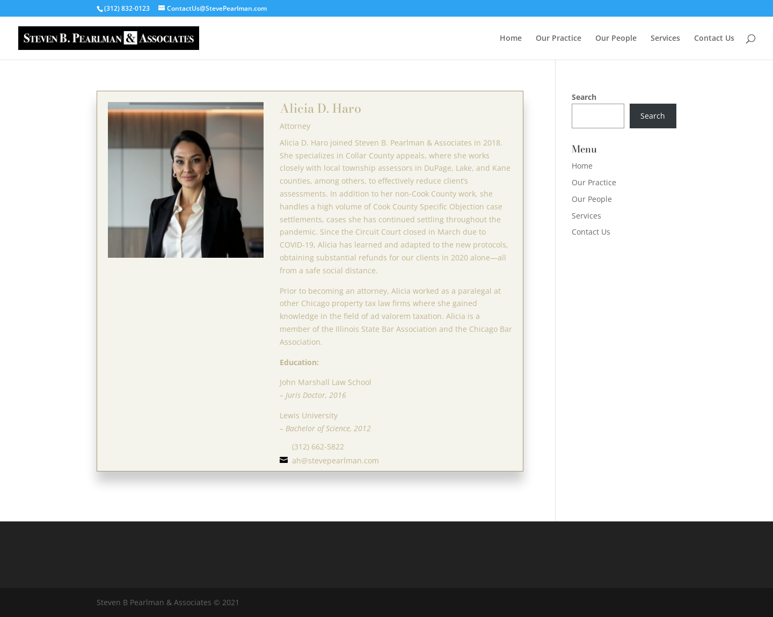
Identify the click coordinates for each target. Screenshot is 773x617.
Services (665, 38)
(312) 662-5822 (318, 446)
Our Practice (558, 38)
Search (584, 97)
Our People (616, 38)
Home (511, 38)
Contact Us (714, 38)
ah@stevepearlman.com (335, 460)
